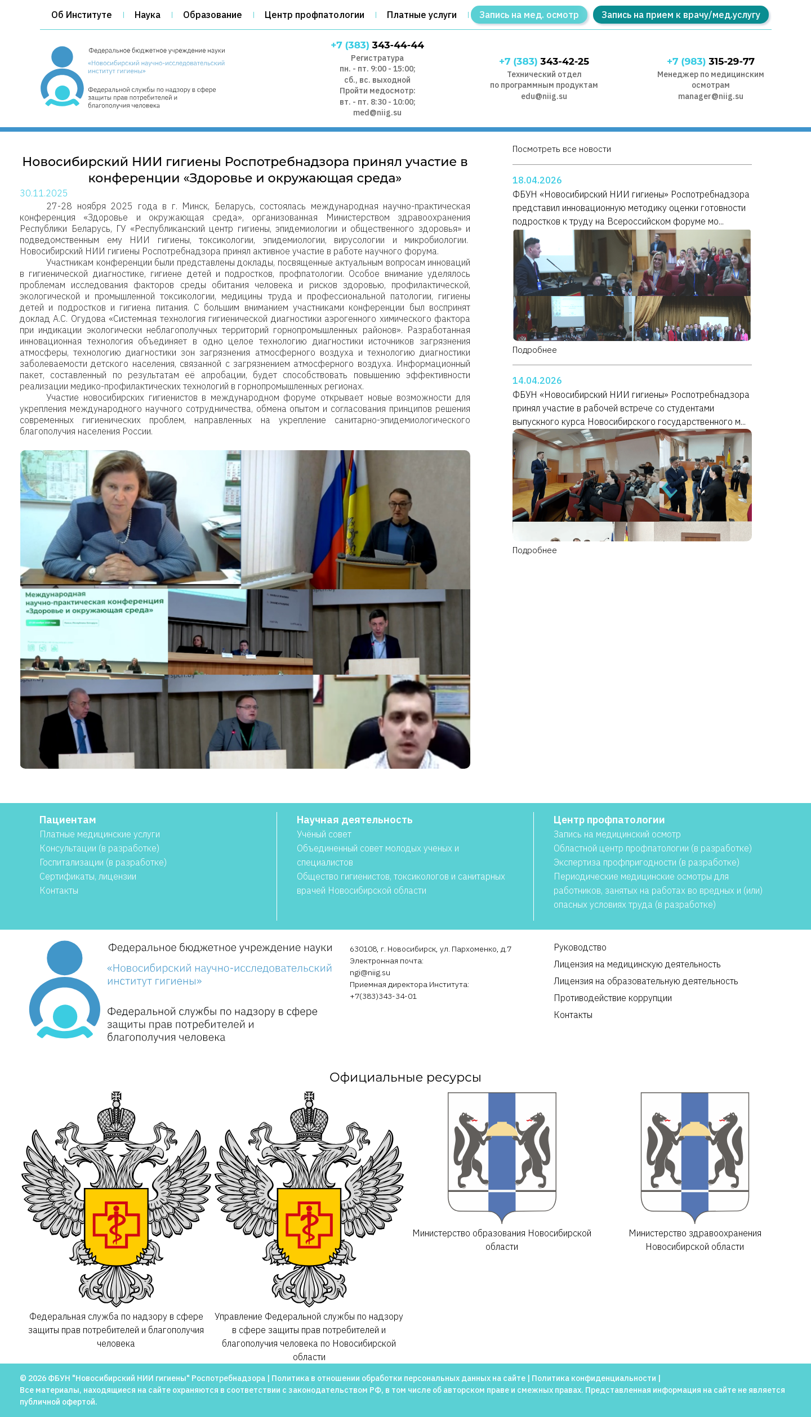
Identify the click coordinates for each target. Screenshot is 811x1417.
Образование (212, 14)
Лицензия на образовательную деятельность (646, 980)
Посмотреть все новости (562, 149)
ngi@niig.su (370, 972)
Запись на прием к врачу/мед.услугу (680, 14)
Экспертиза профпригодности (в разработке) (646, 862)
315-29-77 (711, 61)
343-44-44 (377, 45)
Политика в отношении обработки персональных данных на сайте (398, 1378)
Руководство (580, 947)
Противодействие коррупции (613, 997)
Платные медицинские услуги (99, 834)
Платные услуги (422, 14)
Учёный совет (324, 834)
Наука (148, 14)
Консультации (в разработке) (99, 848)
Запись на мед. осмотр (529, 14)
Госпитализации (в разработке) (103, 862)
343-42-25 (544, 61)
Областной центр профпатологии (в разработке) (653, 848)
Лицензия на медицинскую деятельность (637, 964)
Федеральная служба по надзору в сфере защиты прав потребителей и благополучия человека (116, 1219)
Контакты (58, 890)
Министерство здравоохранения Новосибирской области (695, 1171)
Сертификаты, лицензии (87, 876)
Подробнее (535, 349)
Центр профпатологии (314, 14)
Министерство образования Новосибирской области (502, 1171)
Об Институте (81, 14)
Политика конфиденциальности (594, 1378)
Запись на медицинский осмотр (617, 834)
